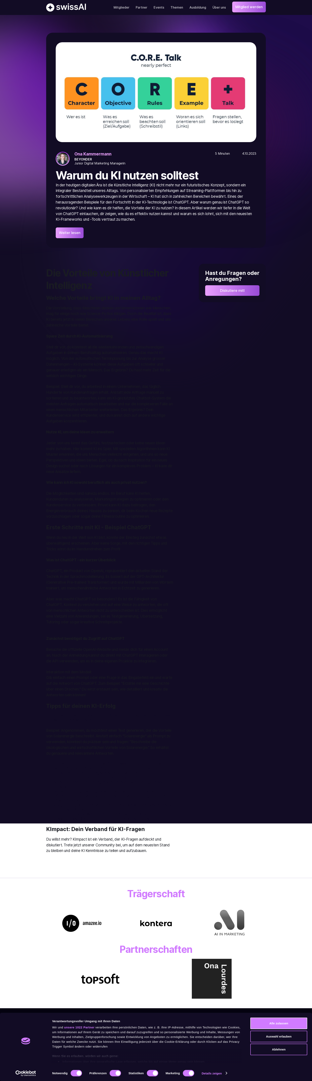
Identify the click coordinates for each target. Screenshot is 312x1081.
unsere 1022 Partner (79, 1027)
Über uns (219, 7)
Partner (141, 7)
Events (159, 7)
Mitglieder (121, 7)
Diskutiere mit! (232, 291)
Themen (177, 7)
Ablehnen (279, 1049)
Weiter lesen (69, 233)
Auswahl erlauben (279, 1036)
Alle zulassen (278, 1023)
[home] (66, 7)
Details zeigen (212, 1073)
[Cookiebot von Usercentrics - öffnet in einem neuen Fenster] (25, 1073)
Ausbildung (197, 7)
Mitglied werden (249, 7)
